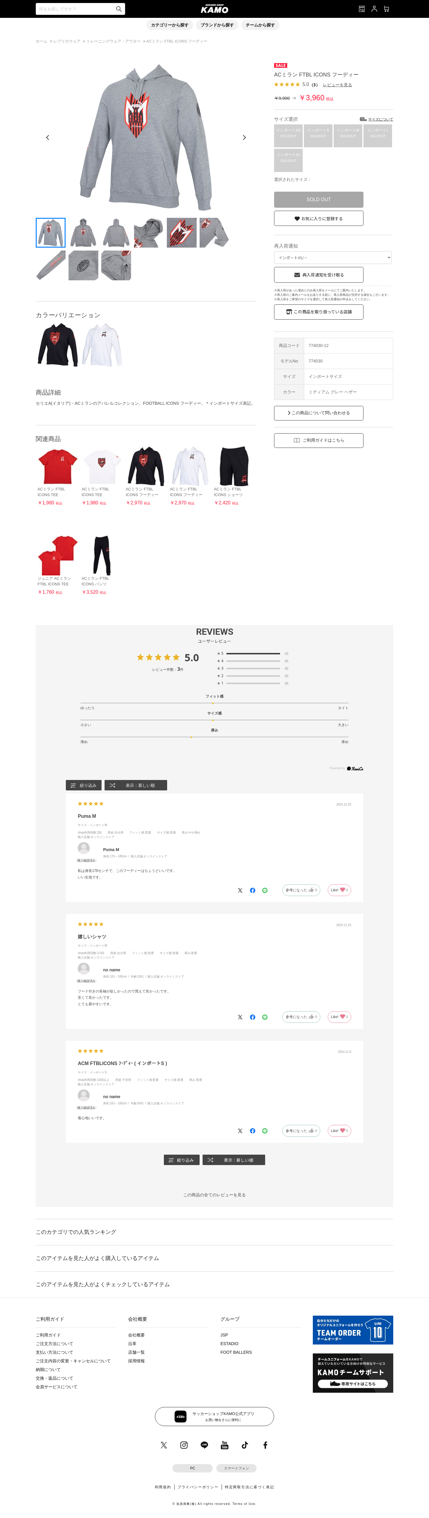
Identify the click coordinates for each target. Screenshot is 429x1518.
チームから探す (260, 25)
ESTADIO (229, 1343)
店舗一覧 (136, 1352)
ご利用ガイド (48, 1335)
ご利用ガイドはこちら (323, 440)
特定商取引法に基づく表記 (249, 1487)
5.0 (191, 657)
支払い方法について (54, 1352)
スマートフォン (236, 1468)
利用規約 (163, 1487)
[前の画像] (47, 137)
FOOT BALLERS (236, 1352)
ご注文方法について (54, 1343)
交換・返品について (54, 1378)
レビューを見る (337, 84)
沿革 (132, 1343)
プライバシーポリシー (198, 1487)
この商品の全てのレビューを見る (214, 1194)
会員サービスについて (56, 1386)
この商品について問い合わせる (321, 412)
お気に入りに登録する (322, 218)
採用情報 (136, 1360)
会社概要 (136, 1335)
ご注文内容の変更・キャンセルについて (73, 1360)
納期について (48, 1369)
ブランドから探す (217, 25)
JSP (224, 1335)
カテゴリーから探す (170, 25)
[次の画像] (244, 137)
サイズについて (380, 119)
